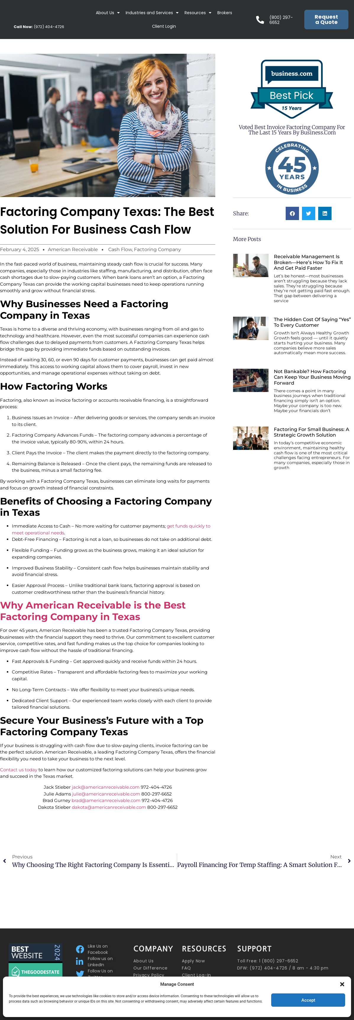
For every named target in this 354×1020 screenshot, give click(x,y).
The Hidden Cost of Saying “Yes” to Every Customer (312, 322)
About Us (108, 13)
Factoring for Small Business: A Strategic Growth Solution (311, 432)
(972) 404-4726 (39, 27)
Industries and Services (152, 13)
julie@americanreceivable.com (106, 794)
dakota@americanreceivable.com (109, 807)
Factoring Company (157, 249)
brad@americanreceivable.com (106, 800)
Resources (198, 13)
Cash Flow (120, 249)
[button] (342, 984)
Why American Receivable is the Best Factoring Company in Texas (93, 610)
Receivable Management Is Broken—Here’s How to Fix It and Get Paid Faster (308, 262)
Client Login (164, 26)
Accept (308, 1000)
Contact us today (18, 769)
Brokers (224, 13)
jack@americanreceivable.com (106, 787)
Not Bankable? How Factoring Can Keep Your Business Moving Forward (312, 377)
